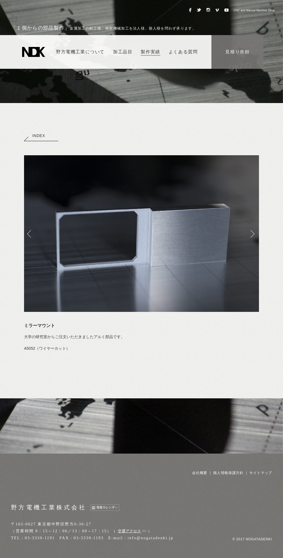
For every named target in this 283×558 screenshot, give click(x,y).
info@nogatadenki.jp (151, 538)
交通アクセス (129, 531)
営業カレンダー (107, 507)
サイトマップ (260, 473)
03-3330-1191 (40, 538)
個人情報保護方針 (228, 473)
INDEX (34, 135)
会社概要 (199, 473)
